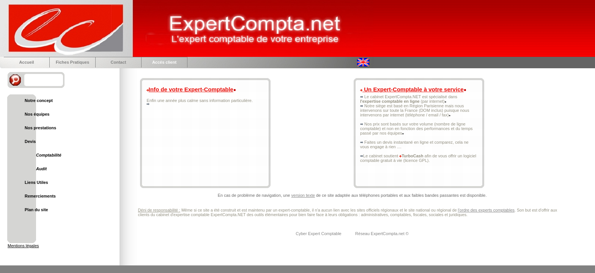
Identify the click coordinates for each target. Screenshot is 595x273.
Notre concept (39, 100)
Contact (118, 62)
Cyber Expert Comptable (319, 233)
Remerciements (40, 196)
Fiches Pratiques (72, 62)
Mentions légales (23, 245)
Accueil (26, 62)
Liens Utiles (36, 182)
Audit (41, 168)
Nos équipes (37, 114)
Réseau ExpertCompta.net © (382, 233)
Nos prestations (40, 128)
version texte (303, 195)
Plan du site (36, 209)
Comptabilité (48, 155)
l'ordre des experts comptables (486, 210)
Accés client (164, 62)
